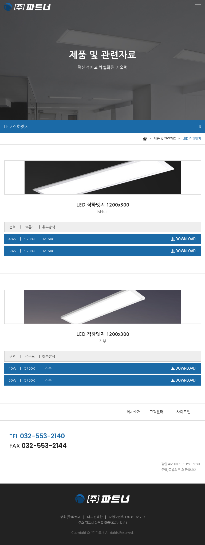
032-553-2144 (44, 445)
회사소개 (133, 412)
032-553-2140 (42, 436)
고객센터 (156, 412)
